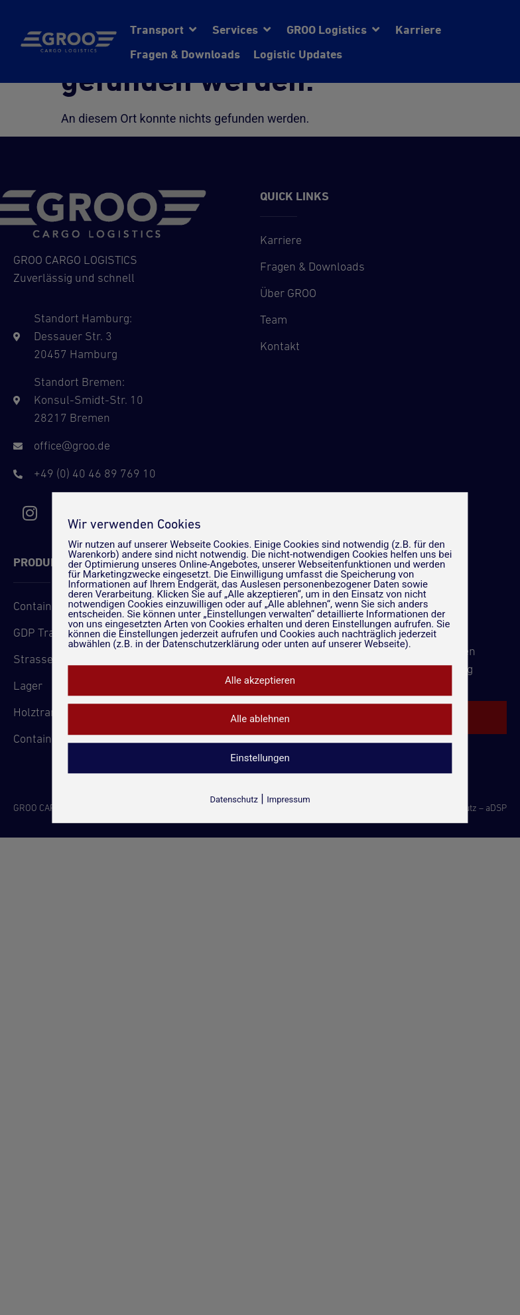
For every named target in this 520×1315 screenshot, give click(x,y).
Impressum (288, 799)
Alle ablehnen (260, 719)
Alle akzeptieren (260, 680)
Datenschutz (233, 799)
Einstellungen (260, 758)
